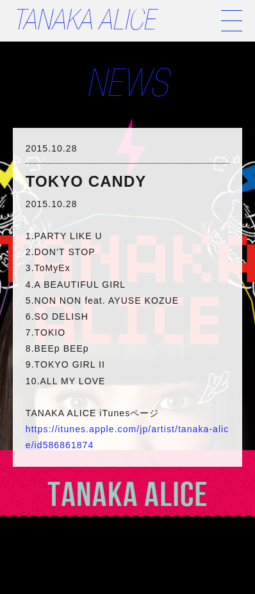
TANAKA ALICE (83, 23)
